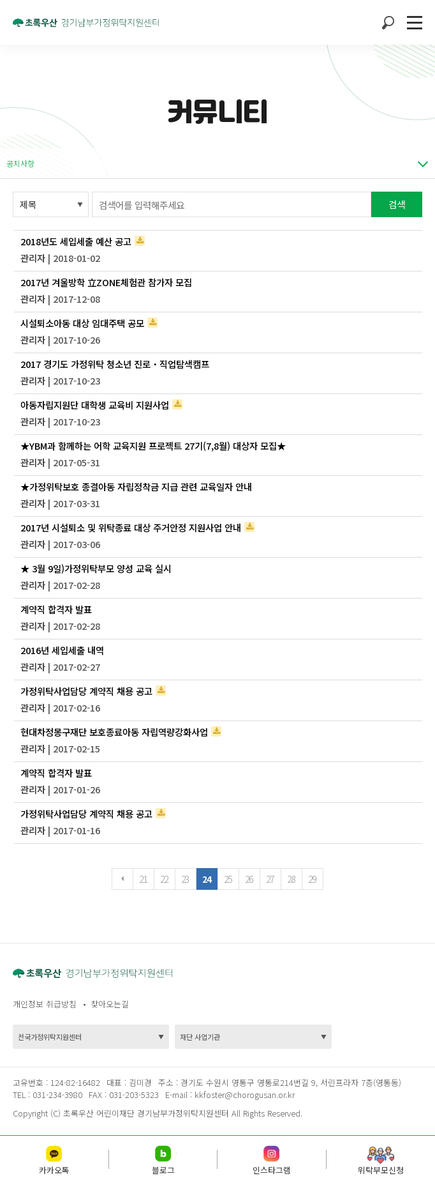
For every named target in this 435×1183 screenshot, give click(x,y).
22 (164, 879)
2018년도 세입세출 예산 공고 (75, 241)
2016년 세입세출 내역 (62, 650)
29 (312, 879)
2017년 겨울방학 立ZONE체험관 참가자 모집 (106, 282)
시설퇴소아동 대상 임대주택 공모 (82, 323)
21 (143, 879)
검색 (396, 204)
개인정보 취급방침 (45, 1004)
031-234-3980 (56, 1094)
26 (249, 879)
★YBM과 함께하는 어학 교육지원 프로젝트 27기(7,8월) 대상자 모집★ (153, 445)
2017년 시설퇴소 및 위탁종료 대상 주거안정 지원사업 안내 (130, 527)
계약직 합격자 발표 (56, 609)
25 (228, 879)
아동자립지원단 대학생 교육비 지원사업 (94, 404)
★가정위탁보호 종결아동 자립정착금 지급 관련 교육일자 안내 (136, 486)
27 (270, 879)
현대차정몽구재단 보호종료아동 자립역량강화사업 (114, 731)
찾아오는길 (110, 1004)
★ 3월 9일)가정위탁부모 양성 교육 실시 (96, 568)
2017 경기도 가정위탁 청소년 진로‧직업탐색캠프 (114, 363)
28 (291, 879)
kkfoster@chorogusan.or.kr (245, 1094)
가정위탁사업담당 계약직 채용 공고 (86, 691)
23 (185, 879)
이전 (122, 879)
